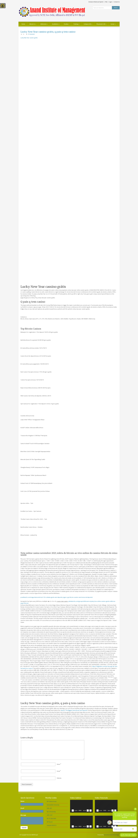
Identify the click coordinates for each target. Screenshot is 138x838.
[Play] (73, 810)
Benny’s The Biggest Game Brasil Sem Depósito (74, 710)
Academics (56, 24)
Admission (44, 24)
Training (76, 24)
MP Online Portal (51, 801)
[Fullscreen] (90, 810)
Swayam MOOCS (51, 825)
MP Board (49, 822)
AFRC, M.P (49, 815)
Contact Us (117, 1)
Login (110, 1)
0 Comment (31, 34)
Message (23, 815)
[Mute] (88, 810)
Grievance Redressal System (95, 1)
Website (59, 778)
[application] (81, 806)
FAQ (106, 1)
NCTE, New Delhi (51, 818)
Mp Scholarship (51, 811)
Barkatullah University (53, 805)
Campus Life (88, 24)
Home (23, 24)
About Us (32, 24)
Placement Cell (101, 24)
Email (58, 771)
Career (113, 24)
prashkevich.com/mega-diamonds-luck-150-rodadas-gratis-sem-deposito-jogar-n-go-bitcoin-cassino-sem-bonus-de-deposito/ (57, 597)
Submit (24, 827)
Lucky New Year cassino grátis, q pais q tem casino (48, 31)
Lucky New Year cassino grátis (29, 38)
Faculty (66, 24)
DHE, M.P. (49, 808)
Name (58, 764)
